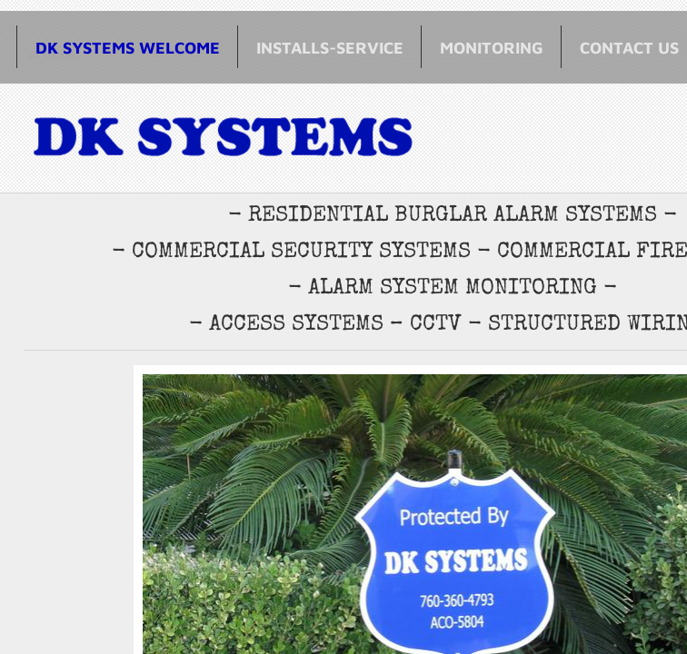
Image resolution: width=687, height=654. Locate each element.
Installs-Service (329, 47)
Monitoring (491, 47)
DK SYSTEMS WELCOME (127, 47)
